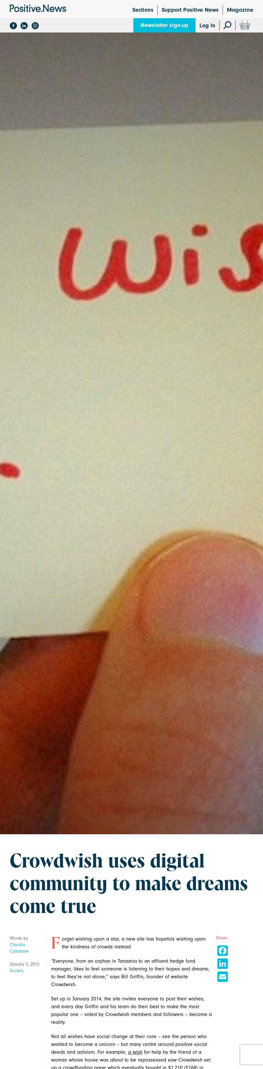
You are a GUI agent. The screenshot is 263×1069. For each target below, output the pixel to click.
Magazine (240, 10)
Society (16, 970)
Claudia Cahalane (19, 948)
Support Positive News (190, 10)
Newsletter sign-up (164, 25)
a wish (135, 1052)
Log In (207, 25)
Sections (142, 10)
